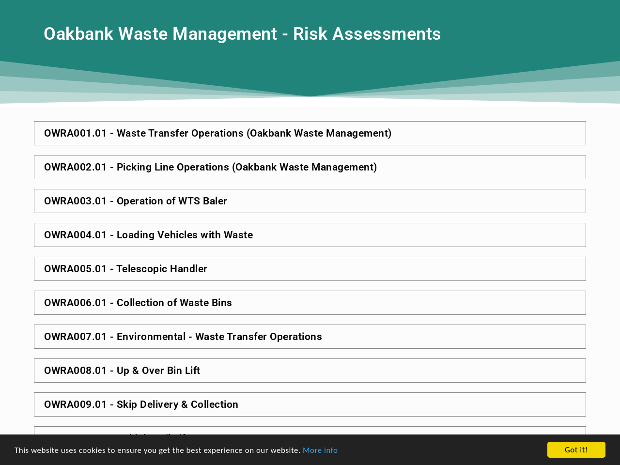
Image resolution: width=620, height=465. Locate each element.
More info (320, 456)
